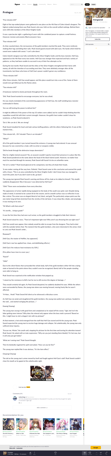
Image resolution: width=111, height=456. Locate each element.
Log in (87, 4)
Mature (49, 4)
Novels (35, 4)
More (55, 4)
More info (12, 448)
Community (42, 4)
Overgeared (98, 20)
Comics (29, 4)
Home (24, 4)
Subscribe (97, 39)
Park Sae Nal (22, 387)
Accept (95, 448)
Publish (93, 4)
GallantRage (22, 397)
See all (69, 394)
